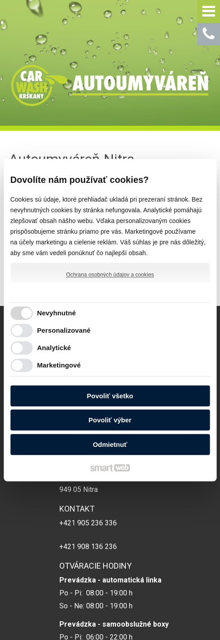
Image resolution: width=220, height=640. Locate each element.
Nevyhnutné (56, 313)
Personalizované (64, 330)
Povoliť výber (109, 420)
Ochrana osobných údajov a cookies (110, 275)
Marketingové (59, 365)
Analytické (54, 347)
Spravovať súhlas (151, 623)
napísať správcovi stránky (174, 615)
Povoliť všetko (110, 396)
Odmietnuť (110, 444)
